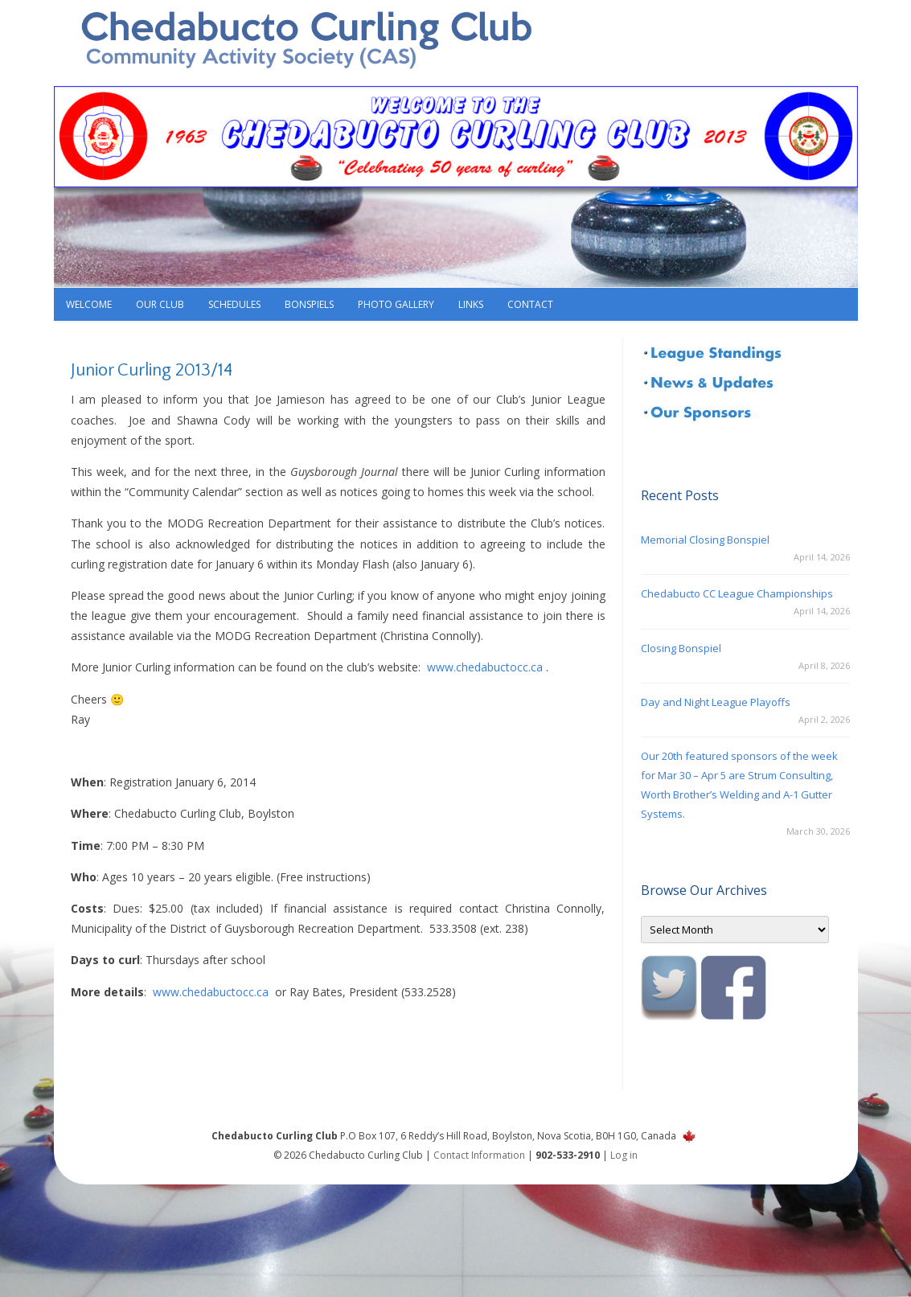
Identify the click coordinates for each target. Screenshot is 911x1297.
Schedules (234, 304)
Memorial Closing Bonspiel (705, 539)
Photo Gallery (396, 304)
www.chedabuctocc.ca (485, 667)
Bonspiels (309, 304)
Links (470, 304)
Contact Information (479, 1155)
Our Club (160, 304)
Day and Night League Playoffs (715, 702)
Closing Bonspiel (681, 648)
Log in (624, 1155)
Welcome (89, 304)
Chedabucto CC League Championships (737, 593)
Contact (530, 304)
